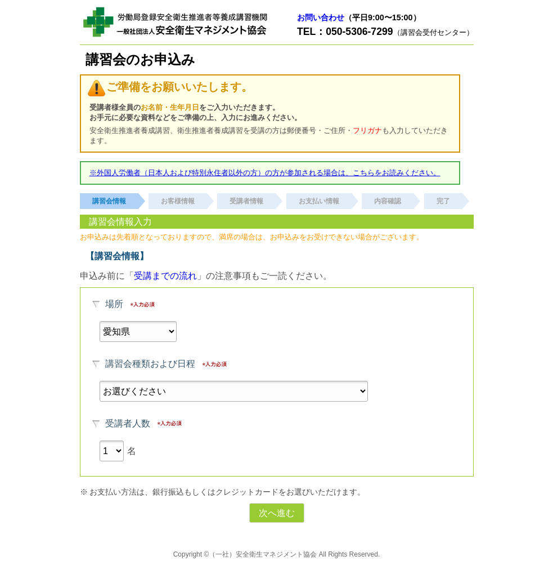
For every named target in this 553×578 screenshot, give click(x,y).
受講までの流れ (165, 276)
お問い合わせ (320, 17)
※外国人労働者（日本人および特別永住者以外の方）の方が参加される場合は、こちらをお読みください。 (264, 172)
